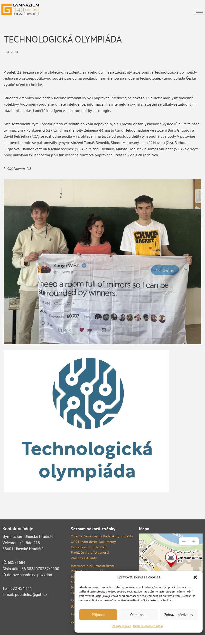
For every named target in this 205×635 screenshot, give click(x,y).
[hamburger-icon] (199, 11)
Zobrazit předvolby (178, 614)
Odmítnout (138, 614)
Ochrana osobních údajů (148, 626)
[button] (195, 577)
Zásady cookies (121, 626)
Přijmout (98, 614)
